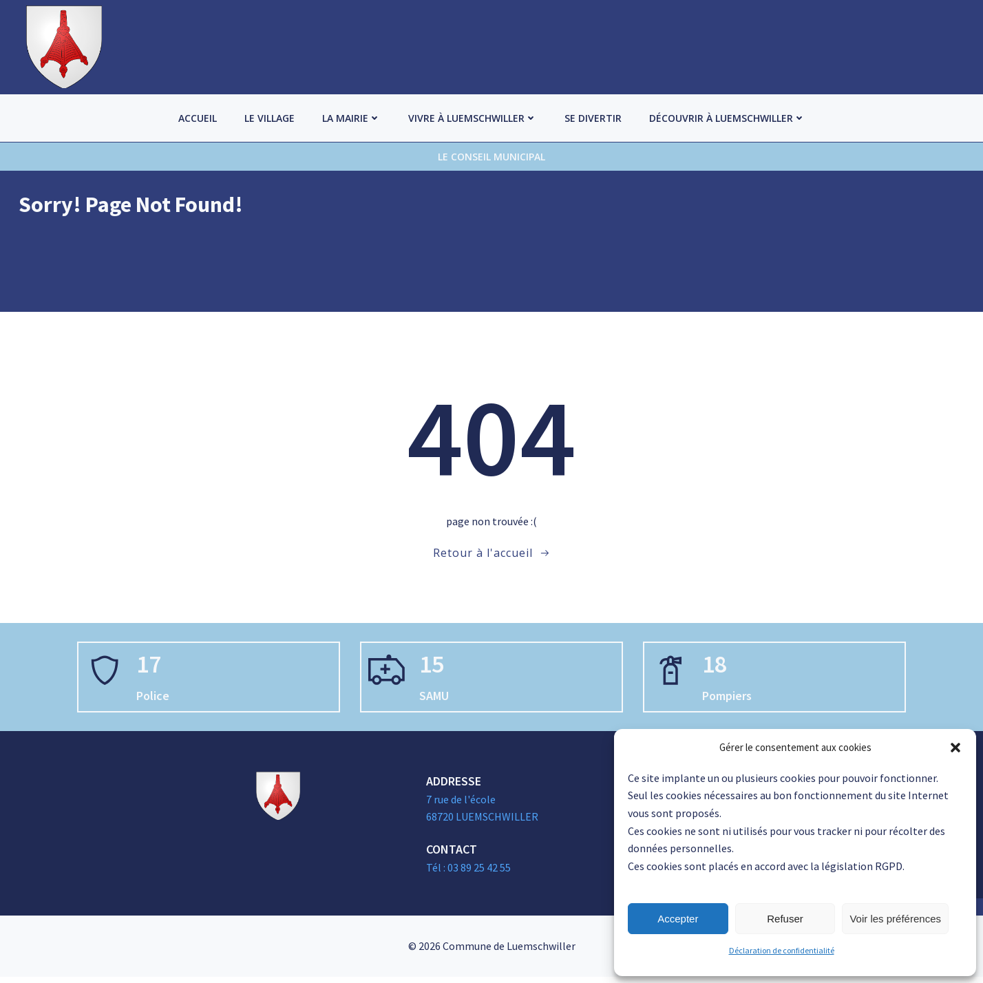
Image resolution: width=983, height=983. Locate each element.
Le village (269, 118)
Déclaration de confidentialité (781, 950)
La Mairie (351, 118)
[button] (955, 747)
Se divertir (593, 118)
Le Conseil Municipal (491, 156)
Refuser (785, 918)
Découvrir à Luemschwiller (727, 118)
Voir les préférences (895, 918)
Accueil (197, 118)
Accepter (677, 918)
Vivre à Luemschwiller (472, 118)
